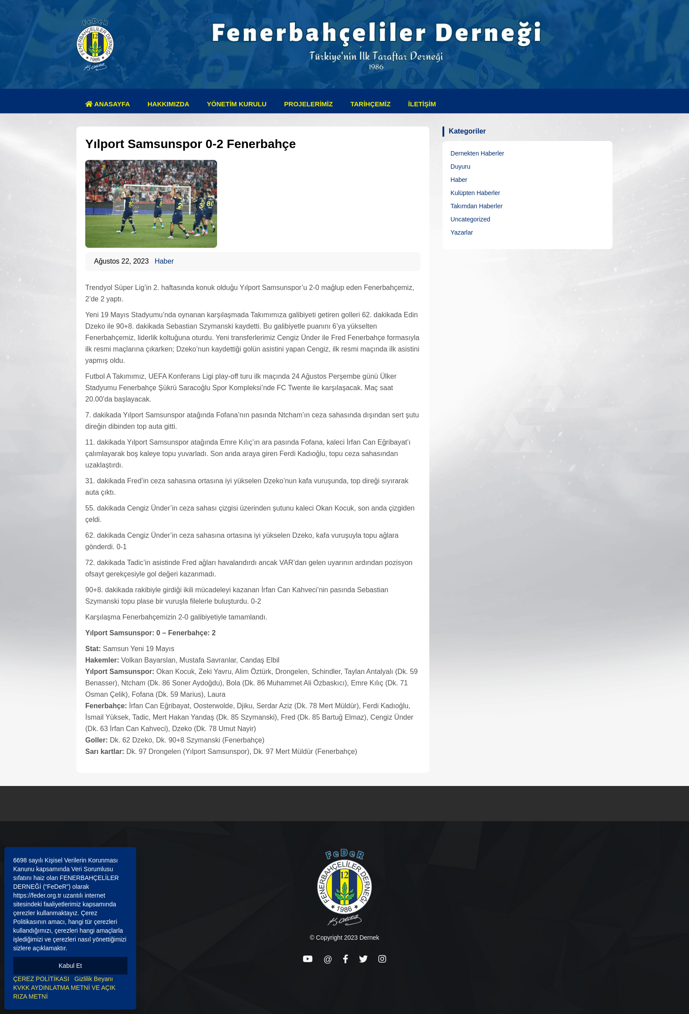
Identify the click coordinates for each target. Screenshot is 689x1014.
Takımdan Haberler (476, 206)
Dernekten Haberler (477, 153)
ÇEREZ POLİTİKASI (41, 978)
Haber (164, 261)
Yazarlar (461, 232)
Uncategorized (470, 219)
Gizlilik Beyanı (93, 978)
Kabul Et (70, 965)
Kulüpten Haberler (475, 192)
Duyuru (460, 166)
